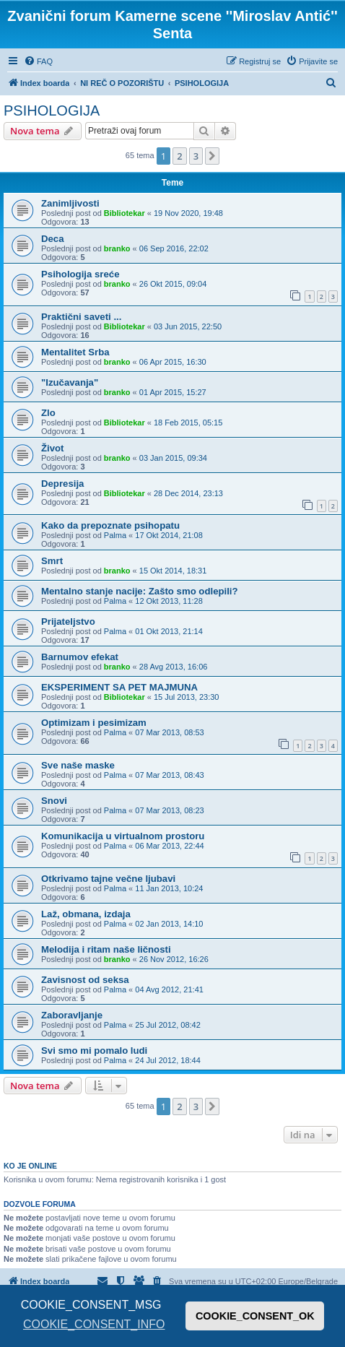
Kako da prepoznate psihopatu (110, 525)
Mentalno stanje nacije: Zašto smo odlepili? (139, 591)
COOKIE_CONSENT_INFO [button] (94, 1324)
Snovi (54, 800)
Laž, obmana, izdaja (86, 914)
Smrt (52, 560)
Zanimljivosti (70, 203)
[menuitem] (38, 61)
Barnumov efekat (79, 656)
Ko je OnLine (30, 1165)
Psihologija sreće (80, 274)
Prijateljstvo (68, 621)
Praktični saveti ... (81, 316)
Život (52, 448)
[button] (212, 156)
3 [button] (195, 156)
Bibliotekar (124, 213)
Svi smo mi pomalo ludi (94, 1050)
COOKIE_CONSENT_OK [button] (255, 1316)
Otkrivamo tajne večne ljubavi (108, 878)
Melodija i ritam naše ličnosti (106, 949)
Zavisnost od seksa (85, 979)
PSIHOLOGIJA (52, 110)
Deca (52, 238)
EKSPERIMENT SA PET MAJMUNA (119, 687)
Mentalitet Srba (75, 352)
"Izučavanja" (69, 382)
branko (117, 248)
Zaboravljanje (71, 1015)
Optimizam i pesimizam (94, 722)
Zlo (48, 412)
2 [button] (179, 156)
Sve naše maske (78, 765)
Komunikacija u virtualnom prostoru (122, 836)
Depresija (62, 483)
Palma (115, 535)
